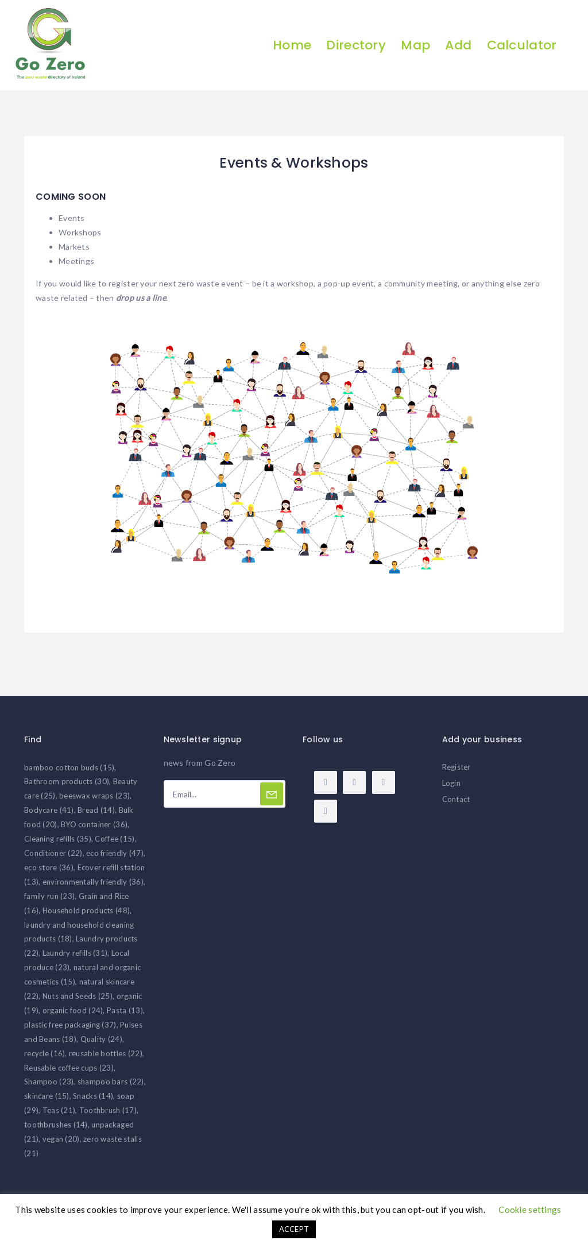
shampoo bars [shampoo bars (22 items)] (111, 1081)
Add (458, 45)
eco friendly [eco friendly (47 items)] (115, 853)
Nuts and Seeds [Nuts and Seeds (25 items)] (77, 996)
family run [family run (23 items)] (49, 896)
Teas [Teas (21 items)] (59, 1110)
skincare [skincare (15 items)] (46, 1095)
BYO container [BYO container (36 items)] (94, 824)
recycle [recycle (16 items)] (44, 1053)
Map (415, 45)
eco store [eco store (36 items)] (49, 867)
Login (451, 783)
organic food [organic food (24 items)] (72, 1010)
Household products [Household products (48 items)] (86, 910)
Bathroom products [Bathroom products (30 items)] (66, 781)
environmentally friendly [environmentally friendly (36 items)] (93, 881)
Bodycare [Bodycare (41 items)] (49, 810)
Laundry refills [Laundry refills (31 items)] (75, 953)
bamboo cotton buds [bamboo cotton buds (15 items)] (69, 767)
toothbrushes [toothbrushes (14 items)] (56, 1124)
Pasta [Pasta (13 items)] (125, 1010)
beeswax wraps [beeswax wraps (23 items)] (94, 795)
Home (292, 45)
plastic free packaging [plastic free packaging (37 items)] (70, 1024)
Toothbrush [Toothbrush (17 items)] (108, 1110)
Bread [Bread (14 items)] (96, 810)
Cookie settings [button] (529, 1209)
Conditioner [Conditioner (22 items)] (53, 853)
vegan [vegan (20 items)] (61, 1139)
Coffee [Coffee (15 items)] (114, 838)
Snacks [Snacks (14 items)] (93, 1095)
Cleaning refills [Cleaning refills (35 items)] (57, 838)
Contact (456, 799)
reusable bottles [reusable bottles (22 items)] (105, 1053)
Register (456, 767)
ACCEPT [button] (294, 1229)
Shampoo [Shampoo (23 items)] (49, 1081)
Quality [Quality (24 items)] (101, 1039)
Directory (356, 45)
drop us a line (141, 298)
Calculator (522, 45)
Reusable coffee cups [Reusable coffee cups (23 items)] (69, 1067)
